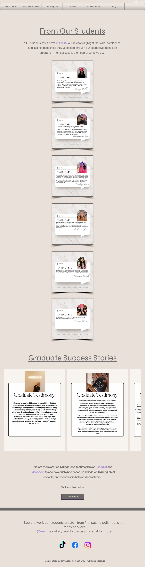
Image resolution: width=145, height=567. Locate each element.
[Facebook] (75, 545)
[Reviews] (72, 497)
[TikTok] (62, 545)
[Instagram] (87, 545)
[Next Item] (135, 410)
